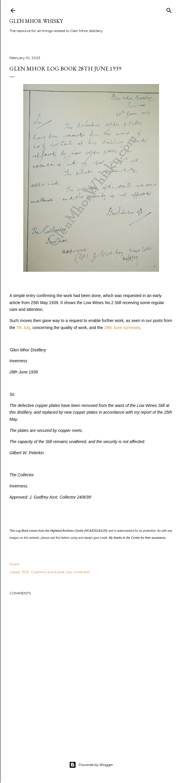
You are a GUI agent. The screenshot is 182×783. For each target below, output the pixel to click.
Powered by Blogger (91, 764)
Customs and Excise (47, 572)
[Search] (169, 9)
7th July (23, 327)
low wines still (77, 572)
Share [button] (14, 564)
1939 (25, 572)
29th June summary (122, 327)
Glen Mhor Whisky (36, 21)
